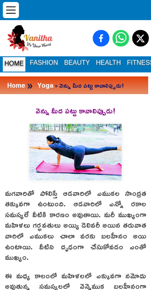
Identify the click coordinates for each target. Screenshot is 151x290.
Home (16, 85)
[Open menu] (11, 10)
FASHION (44, 62)
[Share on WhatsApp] (120, 38)
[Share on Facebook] (101, 38)
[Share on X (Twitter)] (140, 38)
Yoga (45, 85)
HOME (14, 63)
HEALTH (108, 62)
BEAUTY (77, 62)
